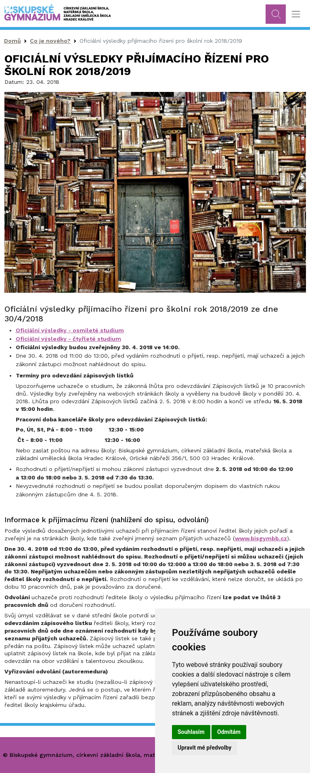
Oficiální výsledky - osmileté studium (70, 330)
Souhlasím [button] (191, 732)
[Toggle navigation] (296, 14)
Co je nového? (50, 41)
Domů (12, 41)
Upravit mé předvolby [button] (204, 747)
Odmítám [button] (229, 732)
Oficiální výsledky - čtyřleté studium (68, 338)
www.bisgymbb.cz (261, 538)
